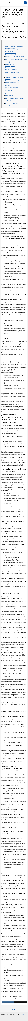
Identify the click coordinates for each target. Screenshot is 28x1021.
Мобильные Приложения (10, 64)
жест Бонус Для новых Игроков (11, 87)
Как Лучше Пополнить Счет (11, 96)
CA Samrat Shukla (7, 3)
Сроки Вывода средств (10, 66)
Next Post (14, 1009)
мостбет (16, 196)
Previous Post (14, 1007)
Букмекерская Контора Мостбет (11, 54)
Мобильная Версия (9, 83)
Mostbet (7, 75)
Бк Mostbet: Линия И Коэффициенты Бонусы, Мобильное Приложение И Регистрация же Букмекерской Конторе (14, 46)
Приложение (7, 85)
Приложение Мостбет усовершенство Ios (13, 70)
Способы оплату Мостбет (10, 53)
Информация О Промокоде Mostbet (12, 80)
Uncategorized (4, 19)
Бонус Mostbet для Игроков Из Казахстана (13, 82)
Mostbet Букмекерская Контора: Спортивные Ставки (16, 59)
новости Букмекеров (9, 105)
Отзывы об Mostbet (9, 62)
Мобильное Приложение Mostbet (12, 72)
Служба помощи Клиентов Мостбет (12, 103)
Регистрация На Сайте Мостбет (11, 74)
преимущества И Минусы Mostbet (12, 101)
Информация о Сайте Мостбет (11, 61)
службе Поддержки (9, 95)
